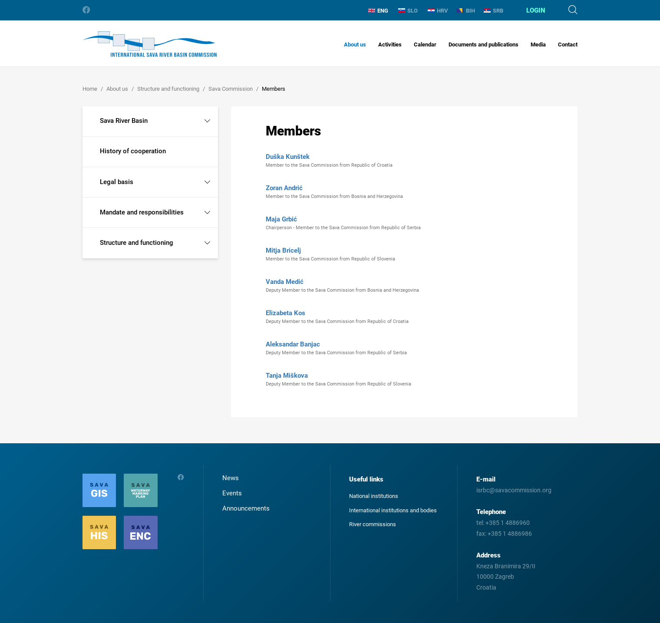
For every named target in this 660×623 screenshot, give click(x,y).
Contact (568, 44)
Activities (390, 44)
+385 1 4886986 (510, 533)
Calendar (425, 44)
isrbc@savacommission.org (513, 490)
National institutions (373, 496)
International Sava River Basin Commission (149, 44)
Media (538, 44)
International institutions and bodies (393, 510)
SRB (493, 10)
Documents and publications (483, 44)
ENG (378, 10)
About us (355, 44)
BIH (466, 10)
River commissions (372, 524)
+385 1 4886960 (507, 522)
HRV (438, 10)
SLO (408, 10)
